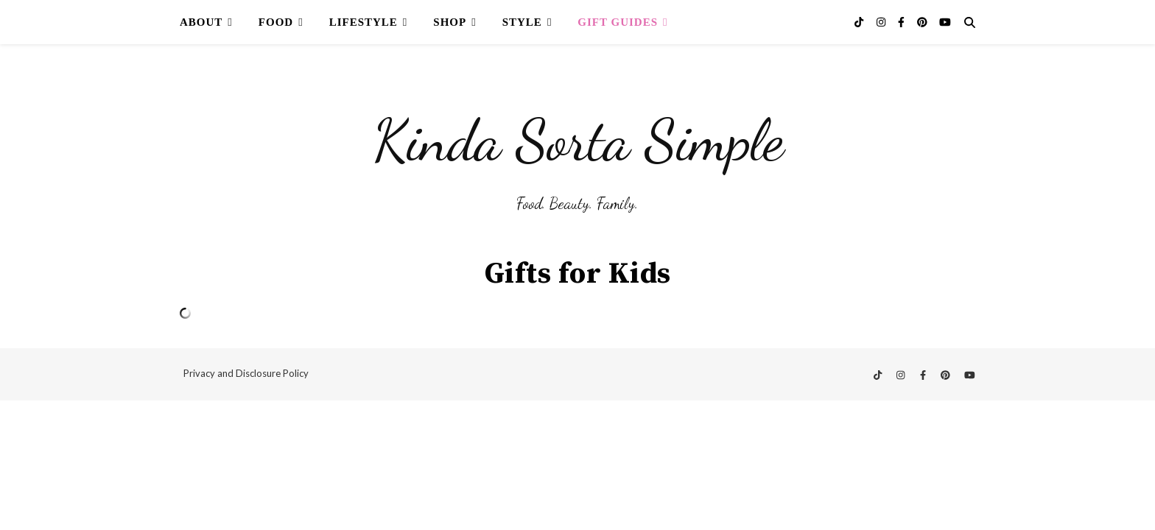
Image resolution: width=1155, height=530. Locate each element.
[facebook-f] (902, 21)
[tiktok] (860, 21)
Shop (449, 22)
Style (522, 22)
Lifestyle (363, 22)
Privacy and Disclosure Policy (246, 373)
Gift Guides (618, 22)
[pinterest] (923, 21)
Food (276, 22)
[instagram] (882, 21)
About (201, 22)
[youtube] (945, 21)
